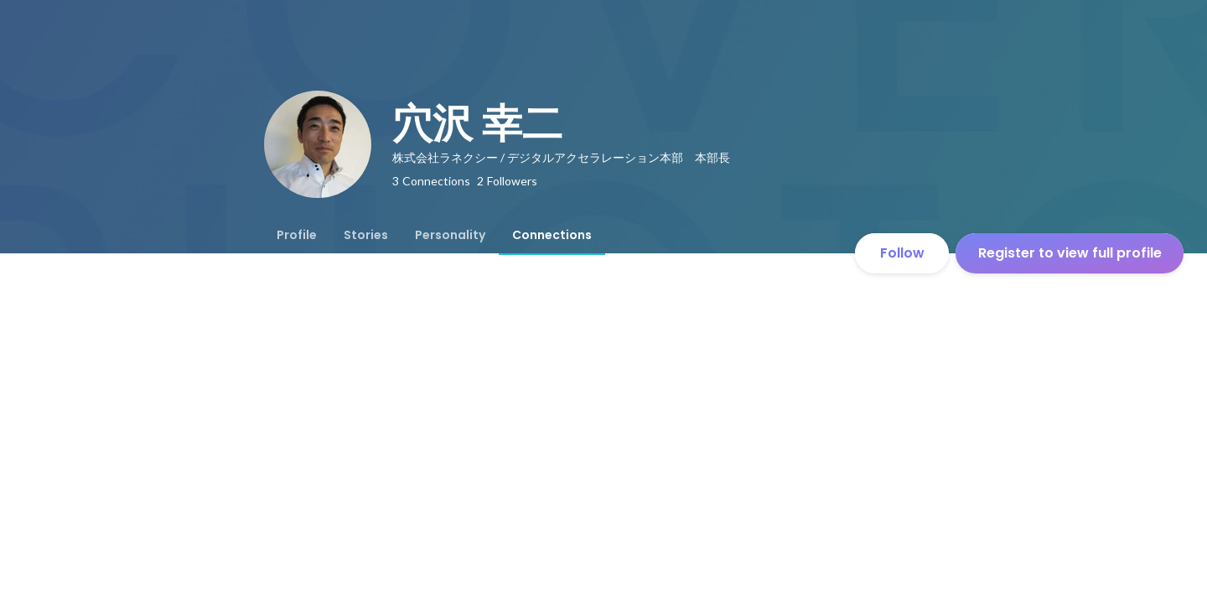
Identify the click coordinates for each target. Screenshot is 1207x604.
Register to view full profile (1070, 253)
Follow (902, 253)
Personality (450, 234)
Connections (552, 234)
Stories (366, 234)
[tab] (296, 235)
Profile (297, 234)
